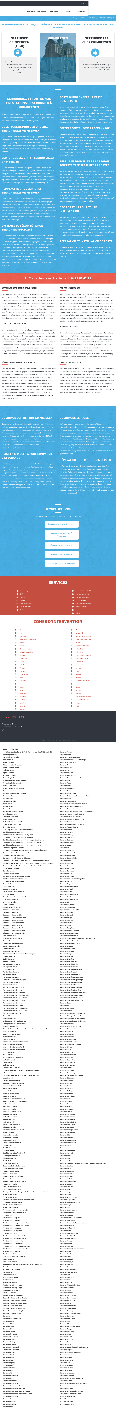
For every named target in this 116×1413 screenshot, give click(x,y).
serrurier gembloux (67, 1125)
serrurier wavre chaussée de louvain (74, 1383)
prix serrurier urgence (11, 1251)
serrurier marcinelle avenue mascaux (73, 1223)
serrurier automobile (68, 801)
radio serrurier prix (10, 1262)
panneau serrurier (10, 1174)
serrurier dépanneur (67, 1078)
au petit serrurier (9, 801)
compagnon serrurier (11, 868)
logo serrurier (8, 1078)
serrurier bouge (66, 918)
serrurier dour (65, 1086)
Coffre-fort (23, 600)
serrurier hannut (66, 1148)
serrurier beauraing (67, 855)
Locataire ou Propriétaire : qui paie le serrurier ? (21, 1075)
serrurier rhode (66, 1282)
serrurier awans (66, 830)
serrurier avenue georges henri (72, 824)
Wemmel (78, 690)
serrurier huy (65, 1158)
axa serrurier (8, 806)
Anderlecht (23, 630)
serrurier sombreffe (67, 1319)
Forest (22, 668)
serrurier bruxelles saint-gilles (71, 998)
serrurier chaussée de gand (70, 1044)
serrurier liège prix (67, 1200)
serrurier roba (65, 1290)
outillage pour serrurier (12, 1156)
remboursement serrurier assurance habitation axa (22, 1264)
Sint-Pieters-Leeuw (82, 658)
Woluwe (78, 693)
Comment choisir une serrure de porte (17, 853)
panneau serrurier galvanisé (13, 1176)
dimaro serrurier (9, 956)
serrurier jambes (66, 1166)
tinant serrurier (66, 1399)
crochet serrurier (9, 902)
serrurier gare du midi (68, 1122)
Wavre (78, 687)
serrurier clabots (66, 1052)
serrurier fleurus (66, 1109)
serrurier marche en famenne (71, 1218)
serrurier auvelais (66, 822)
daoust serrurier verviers (12, 907)
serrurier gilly (65, 1135)
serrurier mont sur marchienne (71, 1236)
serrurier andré (9, 1399)
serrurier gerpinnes (67, 1132)
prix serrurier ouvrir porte (13, 1241)
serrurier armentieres (68, 762)
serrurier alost (8, 1370)
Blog (95, 10)
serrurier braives (66, 946)
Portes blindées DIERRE (83, 591)
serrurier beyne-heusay (69, 886)
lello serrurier (8, 1065)
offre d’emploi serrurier (12, 1143)
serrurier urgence (66, 1350)
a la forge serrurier (10, 755)
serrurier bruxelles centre (70, 974)
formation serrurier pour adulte (15, 1011)
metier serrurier (9, 1119)
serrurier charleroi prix (68, 1029)
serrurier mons (65, 1231)
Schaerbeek (80, 649)
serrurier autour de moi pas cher (72, 814)
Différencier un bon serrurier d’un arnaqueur (19, 954)
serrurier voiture (66, 1368)
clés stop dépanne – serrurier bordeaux (18, 830)
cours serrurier (9, 886)
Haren (22, 677)
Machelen (23, 706)
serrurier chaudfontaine (69, 1042)
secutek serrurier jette (12, 1313)
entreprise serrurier (10, 967)
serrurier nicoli (65, 1251)
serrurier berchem (67, 876)
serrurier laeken (66, 1184)
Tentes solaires (81, 607)
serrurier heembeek (67, 1150)
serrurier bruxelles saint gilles (71, 995)
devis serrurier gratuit (11, 951)
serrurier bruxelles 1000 (69, 961)
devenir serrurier (9, 941)
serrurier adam (8, 1360)
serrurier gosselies (67, 1138)
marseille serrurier (10, 1091)
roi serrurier (8, 1272)
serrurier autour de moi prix (70, 817)
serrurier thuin (65, 1334)
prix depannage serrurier (12, 1202)
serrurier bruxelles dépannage (71, 980)
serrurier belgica (66, 866)
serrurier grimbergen (68, 1140)
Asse (21, 633)
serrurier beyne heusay (68, 884)
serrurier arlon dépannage (70, 757)
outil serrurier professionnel (14, 1153)
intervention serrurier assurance (15, 1042)
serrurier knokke (66, 1176)
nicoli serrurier (8, 1132)
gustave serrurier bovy (12, 1034)
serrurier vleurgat (67, 1365)
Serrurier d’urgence (82, 594)
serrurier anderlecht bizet (13, 1386)
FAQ (3, 730)
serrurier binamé (66, 889)
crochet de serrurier (11, 899)
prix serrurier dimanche (12, 1228)
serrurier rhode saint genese (71, 1285)
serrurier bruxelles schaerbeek (71, 1000)
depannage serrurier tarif (13, 928)
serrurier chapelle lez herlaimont (72, 1018)
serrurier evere (65, 1099)
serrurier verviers (66, 1355)
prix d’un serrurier (10, 1197)
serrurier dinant (66, 1083)
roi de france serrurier (11, 1269)
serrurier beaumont (67, 853)
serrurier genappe (67, 1127)
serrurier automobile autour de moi (73, 804)
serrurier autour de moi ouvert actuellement (77, 811)
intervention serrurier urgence (14, 1049)
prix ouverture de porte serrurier (15, 1210)
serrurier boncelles (67, 915)
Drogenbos (24, 658)
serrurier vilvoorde (67, 1357)
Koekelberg (24, 693)
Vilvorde (78, 674)
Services (82, 10)
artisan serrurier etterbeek (13, 788)
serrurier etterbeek (67, 1096)
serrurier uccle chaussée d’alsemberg (74, 1347)
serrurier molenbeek (67, 1228)
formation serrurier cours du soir (16, 995)
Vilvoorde (79, 677)
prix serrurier (8, 1215)
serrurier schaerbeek (68, 1308)
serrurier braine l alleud (69, 933)
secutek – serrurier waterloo (14, 1308)
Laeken (22, 700)
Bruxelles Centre (25, 649)
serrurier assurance (67, 775)
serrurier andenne (10, 1381)
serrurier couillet (66, 1057)
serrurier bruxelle (66, 956)
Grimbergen (24, 674)
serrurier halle (65, 1145)
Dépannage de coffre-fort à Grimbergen (61, 534)
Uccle (77, 671)
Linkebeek (23, 703)
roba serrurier (8, 1267)
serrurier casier (66, 1011)
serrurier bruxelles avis (68, 972)
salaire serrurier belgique (13, 1295)
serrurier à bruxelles (10, 1334)
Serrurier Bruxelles (64, 10)
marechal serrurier (10, 1088)
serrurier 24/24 (8, 1324)
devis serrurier (8, 949)
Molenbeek (79, 633)
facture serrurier (9, 974)
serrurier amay (8, 1378)
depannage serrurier (11, 910)
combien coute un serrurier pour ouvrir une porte (22, 843)
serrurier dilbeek (66, 1081)
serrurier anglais (9, 1401)
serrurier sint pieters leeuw (70, 1313)
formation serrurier (10, 985)
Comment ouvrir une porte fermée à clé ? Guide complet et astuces (28, 863)
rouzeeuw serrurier (10, 1277)
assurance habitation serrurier (14, 793)
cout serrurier (8, 894)
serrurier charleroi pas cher (70, 1026)
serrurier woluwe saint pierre (71, 1394)
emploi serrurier (9, 961)
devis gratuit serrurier (11, 946)
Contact (112, 2)
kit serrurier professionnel (13, 1057)
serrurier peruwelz (67, 1267)
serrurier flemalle (66, 1104)
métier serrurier (9, 1122)
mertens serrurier (9, 1109)
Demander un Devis (9, 724)
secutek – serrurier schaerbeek (15, 1303)
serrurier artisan (66, 767)
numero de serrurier (10, 1135)
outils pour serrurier (11, 1163)
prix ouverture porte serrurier (14, 1213)
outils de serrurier (10, 1161)
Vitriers (78, 610)
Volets (78, 613)
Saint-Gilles (79, 652)
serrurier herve (65, 1156)
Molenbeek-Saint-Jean (83, 636)
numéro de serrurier (10, 1138)
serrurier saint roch (67, 1300)
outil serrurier (8, 1150)
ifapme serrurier (9, 1039)
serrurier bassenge (67, 835)
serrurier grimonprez (68, 1143)
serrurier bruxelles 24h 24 (69, 964)
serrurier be (64, 848)
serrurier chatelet (67, 1036)
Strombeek (79, 665)
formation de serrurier (12, 982)
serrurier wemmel (66, 1386)
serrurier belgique (67, 868)
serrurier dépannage (68, 1070)
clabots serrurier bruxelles (13, 822)
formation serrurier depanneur (15, 998)
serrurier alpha (8, 1373)
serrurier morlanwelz (68, 1238)
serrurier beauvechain (68, 858)
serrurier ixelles (66, 1161)
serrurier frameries (67, 1117)
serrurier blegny (66, 902)
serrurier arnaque (66, 765)
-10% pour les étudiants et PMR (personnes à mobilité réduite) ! (27, 752)
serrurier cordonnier (68, 1055)
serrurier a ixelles (9, 1339)
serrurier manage (66, 1215)
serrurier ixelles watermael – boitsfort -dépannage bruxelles (83, 1163)
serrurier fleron (66, 1106)
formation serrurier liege (13, 1006)
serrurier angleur (9, 1404)
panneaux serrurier (10, 1184)
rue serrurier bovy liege (12, 1285)
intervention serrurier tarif (13, 1047)
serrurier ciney (65, 1049)
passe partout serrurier (12, 1187)
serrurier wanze (66, 1370)
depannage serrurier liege (13, 920)
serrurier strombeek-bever (70, 1326)
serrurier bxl (64, 1006)
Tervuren (79, 668)
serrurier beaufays (67, 850)
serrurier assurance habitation (71, 778)
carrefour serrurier (10, 817)
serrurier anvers (66, 752)
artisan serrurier (9, 786)
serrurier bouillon (66, 920)
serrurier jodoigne (67, 1171)
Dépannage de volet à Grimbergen (61, 563)
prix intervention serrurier (13, 1205)
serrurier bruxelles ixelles (69, 985)
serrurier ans (8, 1407)
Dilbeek (22, 655)
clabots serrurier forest (12, 824)
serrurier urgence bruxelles (70, 1352)
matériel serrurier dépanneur (14, 1099)
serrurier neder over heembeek (72, 1249)
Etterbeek (23, 665)
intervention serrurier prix (13, 1044)
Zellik (77, 706)
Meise (22, 709)
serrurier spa (65, 1321)
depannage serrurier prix (12, 925)
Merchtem (79, 630)
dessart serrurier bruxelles (13, 938)
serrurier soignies (67, 1316)
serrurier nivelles (66, 1254)
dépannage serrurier (11, 912)
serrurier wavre (66, 1381)
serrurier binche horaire (69, 894)
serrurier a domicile (10, 1337)
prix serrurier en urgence (12, 1231)
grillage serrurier (9, 1018)
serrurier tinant (66, 1337)
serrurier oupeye (66, 1262)
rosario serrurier (9, 1275)
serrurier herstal (66, 1153)
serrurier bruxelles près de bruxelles (73, 993)
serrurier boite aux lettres (70, 910)
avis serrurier (8, 804)
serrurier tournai (66, 1339)
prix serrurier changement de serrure (17, 1223)
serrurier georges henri (69, 1130)
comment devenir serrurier (13, 855)
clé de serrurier (9, 827)
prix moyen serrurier (10, 1207)
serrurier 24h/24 (9, 1329)
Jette (22, 690)
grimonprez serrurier (11, 1026)
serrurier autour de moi (69, 809)
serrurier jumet (66, 1174)
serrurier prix (65, 1275)
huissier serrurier (9, 1036)
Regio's (80, 18)
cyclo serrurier (8, 905)
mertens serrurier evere (12, 1112)
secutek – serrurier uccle (12, 1306)
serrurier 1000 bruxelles (12, 1319)
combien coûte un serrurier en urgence (18, 837)
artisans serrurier (9, 791)
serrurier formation (67, 1114)
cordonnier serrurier (11, 873)
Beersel (22, 643)
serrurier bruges (66, 954)
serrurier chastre (66, 1031)
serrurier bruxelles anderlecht (71, 969)
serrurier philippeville (68, 1269)
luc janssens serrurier (11, 1081)
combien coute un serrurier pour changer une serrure (23, 840)
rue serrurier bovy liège (12, 1288)
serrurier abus (8, 1357)
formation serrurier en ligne (14, 1000)
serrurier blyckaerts (67, 905)
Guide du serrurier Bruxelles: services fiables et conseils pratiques (28, 1029)
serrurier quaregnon (67, 1277)
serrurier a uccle (9, 1352)
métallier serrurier (10, 1114)
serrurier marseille (67, 1225)
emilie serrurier (9, 959)
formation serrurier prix (12, 1013)
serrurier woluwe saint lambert (72, 1391)
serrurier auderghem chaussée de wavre (75, 796)
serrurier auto (65, 798)
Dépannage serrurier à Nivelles (61, 545)
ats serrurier (8, 798)
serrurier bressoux (67, 951)
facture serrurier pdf (11, 977)
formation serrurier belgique (14, 990)
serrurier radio (65, 1280)
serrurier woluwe (66, 1388)
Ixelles (22, 687)
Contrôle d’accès (25, 607)
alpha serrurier (8, 773)
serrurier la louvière (68, 1181)
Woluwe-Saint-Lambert (83, 697)
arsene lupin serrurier (11, 778)
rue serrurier (8, 1280)
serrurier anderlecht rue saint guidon (17, 1394)
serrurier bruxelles (67, 959)
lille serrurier (8, 1073)
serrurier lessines (67, 1187)
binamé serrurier (9, 809)
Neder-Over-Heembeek (84, 639)
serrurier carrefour (67, 1008)
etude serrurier (9, 969)
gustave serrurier (10, 1031)
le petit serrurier (9, 1060)
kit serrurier (7, 1055)
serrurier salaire (66, 1303)
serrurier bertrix (66, 881)
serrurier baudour (67, 843)
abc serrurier (8, 760)
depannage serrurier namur (13, 923)
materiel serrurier (10, 1096)
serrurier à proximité (11, 1350)
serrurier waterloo (67, 1376)
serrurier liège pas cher (69, 1197)
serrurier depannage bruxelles (71, 1075)
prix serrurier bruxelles (11, 1220)
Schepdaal (79, 662)
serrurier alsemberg (10, 1376)
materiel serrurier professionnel (15, 1101)
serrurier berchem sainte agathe (72, 879)
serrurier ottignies (67, 1259)
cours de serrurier (10, 884)
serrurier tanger (66, 1329)
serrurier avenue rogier (69, 827)
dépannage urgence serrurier (14, 933)
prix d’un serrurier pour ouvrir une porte (18, 1200)
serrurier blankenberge (69, 899)
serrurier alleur (8, 1368)
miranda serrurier (9, 1127)
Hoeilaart (23, 681)
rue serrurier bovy (10, 1282)
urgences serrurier (67, 1404)
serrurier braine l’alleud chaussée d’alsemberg (77, 938)
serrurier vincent (66, 1360)
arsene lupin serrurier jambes (14, 780)
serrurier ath (65, 780)
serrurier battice (66, 840)
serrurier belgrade (67, 871)
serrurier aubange (67, 788)
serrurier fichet (66, 1101)
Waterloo (79, 684)
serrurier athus (65, 786)
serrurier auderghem (68, 793)
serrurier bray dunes (67, 949)
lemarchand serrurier (11, 1068)
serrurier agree (9, 1363)
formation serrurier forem (13, 1003)
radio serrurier (9, 1259)
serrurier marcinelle (67, 1220)
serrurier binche (66, 892)
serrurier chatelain (67, 1034)
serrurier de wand (67, 1068)
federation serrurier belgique (14, 980)
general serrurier (9, 1016)
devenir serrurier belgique (13, 943)
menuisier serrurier (10, 1106)
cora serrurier (8, 871)
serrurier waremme (67, 1373)
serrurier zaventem (67, 1396)
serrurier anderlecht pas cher (14, 1388)
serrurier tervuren (67, 1331)
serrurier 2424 (8, 1326)
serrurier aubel (65, 791)
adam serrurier (8, 762)
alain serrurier (8, 770)
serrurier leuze (65, 1189)
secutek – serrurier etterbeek (14, 1300)
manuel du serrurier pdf (12, 1086)
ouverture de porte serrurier (14, 1166)
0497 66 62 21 (81, 278)
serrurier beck (65, 861)
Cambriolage (24, 591)
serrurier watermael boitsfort (71, 1378)
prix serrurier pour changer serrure (16, 1246)
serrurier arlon (65, 755)
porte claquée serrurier (12, 1189)
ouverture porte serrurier (13, 1168)
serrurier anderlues (10, 1396)
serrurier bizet (65, 897)
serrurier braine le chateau (70, 941)
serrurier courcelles (67, 1060)
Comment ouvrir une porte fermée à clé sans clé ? (22, 866)
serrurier (6, 1316)
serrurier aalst (8, 1355)
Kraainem (23, 697)
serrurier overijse (66, 1264)
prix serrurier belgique (11, 1218)
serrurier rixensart (67, 1288)
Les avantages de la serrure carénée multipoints (21, 1070)
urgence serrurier (66, 1401)
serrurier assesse (66, 773)
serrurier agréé (9, 1365)
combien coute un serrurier (13, 832)
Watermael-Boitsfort (82, 681)
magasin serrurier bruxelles (13, 1083)
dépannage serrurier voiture (14, 930)
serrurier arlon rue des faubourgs (73, 760)
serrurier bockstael (67, 907)
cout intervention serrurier (13, 892)
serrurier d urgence (67, 1062)
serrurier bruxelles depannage (71, 977)
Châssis (22, 597)
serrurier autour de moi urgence (72, 819)
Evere (22, 662)
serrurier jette (65, 1168)
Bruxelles (91, 18)
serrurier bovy (65, 925)
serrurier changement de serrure (72, 1013)
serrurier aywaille (66, 832)
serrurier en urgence (67, 1091)
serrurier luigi (65, 1205)
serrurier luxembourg (68, 1210)
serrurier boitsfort (67, 912)
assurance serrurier (10, 796)
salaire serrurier (9, 1293)
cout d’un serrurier (10, 889)
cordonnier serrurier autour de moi (16, 876)
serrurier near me (66, 1246)
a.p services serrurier (11, 757)
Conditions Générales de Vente (13, 727)
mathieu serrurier (9, 1104)
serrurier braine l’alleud (69, 936)
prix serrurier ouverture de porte (15, 1236)
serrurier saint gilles (68, 1295)
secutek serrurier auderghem (14, 1311)
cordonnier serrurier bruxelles (14, 879)
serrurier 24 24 (8, 1321)
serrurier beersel (66, 863)
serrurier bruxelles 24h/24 (69, 967)
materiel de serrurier (11, 1093)
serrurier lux (65, 1207)
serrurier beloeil (66, 873)
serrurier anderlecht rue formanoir (16, 1391)
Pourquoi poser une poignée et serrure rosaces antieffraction (26, 1192)
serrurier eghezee (66, 1088)
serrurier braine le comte (70, 943)
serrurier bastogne (67, 837)
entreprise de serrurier (12, 964)
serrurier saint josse (68, 1298)
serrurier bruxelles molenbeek (71, 987)
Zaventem (79, 703)
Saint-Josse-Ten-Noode (83, 655)
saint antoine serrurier (12, 1290)
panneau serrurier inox (11, 1179)
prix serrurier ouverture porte (14, 1238)
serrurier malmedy (67, 1213)
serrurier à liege (9, 1344)
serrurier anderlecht (10, 1383)
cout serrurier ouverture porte (15, 897)
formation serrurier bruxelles (14, 993)
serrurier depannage (68, 1073)
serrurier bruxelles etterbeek (71, 982)
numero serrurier (9, 1140)
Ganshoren (23, 671)
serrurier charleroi (67, 1024)
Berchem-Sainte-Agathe (28, 639)
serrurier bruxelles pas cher (70, 990)
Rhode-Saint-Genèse (83, 646)
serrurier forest (66, 1112)
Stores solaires (81, 600)
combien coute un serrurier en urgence (18, 835)
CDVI (21, 594)
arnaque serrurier (9, 775)
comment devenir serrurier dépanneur (17, 858)
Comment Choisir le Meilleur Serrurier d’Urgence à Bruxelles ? (26, 850)
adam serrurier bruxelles (12, 765)
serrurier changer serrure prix (71, 1016)
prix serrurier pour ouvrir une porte (16, 1249)
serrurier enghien (66, 1093)
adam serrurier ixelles (11, 767)
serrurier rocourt (66, 1293)
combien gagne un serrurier (13, 848)
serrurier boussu (66, 923)
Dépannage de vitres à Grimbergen (61, 524)
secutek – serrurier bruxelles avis (15, 1298)
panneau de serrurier (11, 1171)
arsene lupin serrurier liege (13, 783)
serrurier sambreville (68, 1306)
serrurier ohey (65, 1256)
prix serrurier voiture (11, 1254)
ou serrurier (7, 1145)
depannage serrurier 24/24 (13, 915)
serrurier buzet (65, 1003)
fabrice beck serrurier (11, 972)
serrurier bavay (66, 845)
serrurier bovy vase (67, 928)
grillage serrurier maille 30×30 (14, 1021)
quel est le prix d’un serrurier (14, 1256)
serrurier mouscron (67, 1241)
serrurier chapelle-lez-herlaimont (73, 1021)
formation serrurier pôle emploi (15, 1008)
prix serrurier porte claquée (13, 1244)
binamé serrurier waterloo (13, 811)
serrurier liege (65, 1192)
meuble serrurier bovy (11, 1125)
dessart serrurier (9, 936)
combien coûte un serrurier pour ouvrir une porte (22, 845)
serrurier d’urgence (67, 1065)
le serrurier (7, 1062)
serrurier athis (65, 783)
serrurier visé (65, 1363)
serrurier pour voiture (68, 1272)
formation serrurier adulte (13, 987)
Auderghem (24, 636)
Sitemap (72, 740)
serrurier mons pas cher (69, 1233)
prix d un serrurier (10, 1194)
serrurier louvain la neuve (70, 1202)
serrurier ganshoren (67, 1119)
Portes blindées (25, 610)
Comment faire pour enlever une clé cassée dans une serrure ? (26, 861)
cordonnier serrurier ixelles (13, 881)
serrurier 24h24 (9, 1331)
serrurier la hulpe (67, 1179)
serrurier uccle (65, 1344)
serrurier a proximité (11, 1347)
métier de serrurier (10, 1117)
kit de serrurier (9, 1052)
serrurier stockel (66, 1324)
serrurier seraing (66, 1311)
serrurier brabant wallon (69, 930)
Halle (21, 684)
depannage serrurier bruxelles (14, 918)
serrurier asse (65, 770)
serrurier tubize (66, 1342)
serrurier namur (66, 1244)
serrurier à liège (9, 1342)
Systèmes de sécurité (83, 603)
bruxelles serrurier (10, 814)
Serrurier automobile (83, 597)
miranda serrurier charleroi (13, 1130)
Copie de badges (26, 603)
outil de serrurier (9, 1148)
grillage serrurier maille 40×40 (14, 1024)
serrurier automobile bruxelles (71, 806)
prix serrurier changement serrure (16, 1225)
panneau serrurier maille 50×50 (14, 1181)
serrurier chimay (66, 1047)
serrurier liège (65, 1194)
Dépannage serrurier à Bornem (62, 554)
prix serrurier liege (10, 1233)
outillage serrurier (10, 1158)
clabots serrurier (9, 819)
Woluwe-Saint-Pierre (82, 700)
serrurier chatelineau (68, 1039)
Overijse (78, 643)
